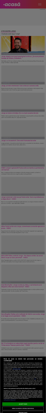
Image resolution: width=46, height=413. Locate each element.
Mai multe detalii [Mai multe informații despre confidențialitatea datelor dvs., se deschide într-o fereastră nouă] (17, 368)
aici (35, 378)
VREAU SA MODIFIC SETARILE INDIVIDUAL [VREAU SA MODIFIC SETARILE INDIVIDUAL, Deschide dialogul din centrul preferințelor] (23, 408)
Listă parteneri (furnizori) (9, 400)
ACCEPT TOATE (23, 404)
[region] (23, 384)
